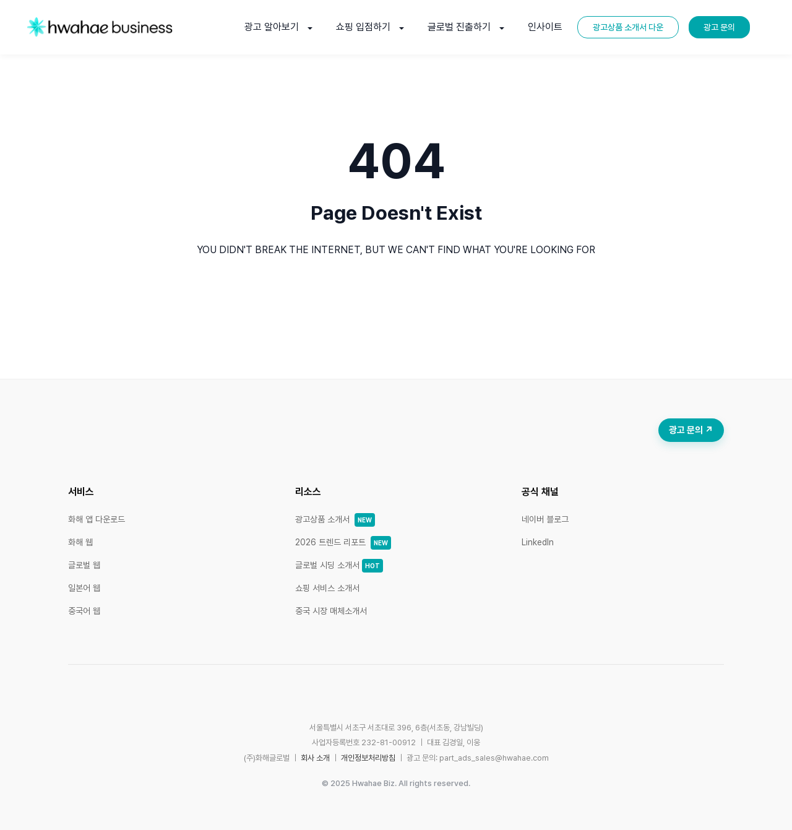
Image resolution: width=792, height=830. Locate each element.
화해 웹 (80, 542)
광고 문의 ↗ (691, 430)
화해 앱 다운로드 (96, 519)
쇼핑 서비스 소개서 (327, 588)
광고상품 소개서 (335, 519)
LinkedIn (538, 542)
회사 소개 (315, 758)
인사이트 (545, 27)
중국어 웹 (84, 611)
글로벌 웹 (84, 565)
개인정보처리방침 (368, 758)
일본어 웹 (84, 588)
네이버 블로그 (545, 519)
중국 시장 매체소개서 (331, 611)
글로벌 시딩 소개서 (339, 565)
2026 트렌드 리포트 (343, 542)
